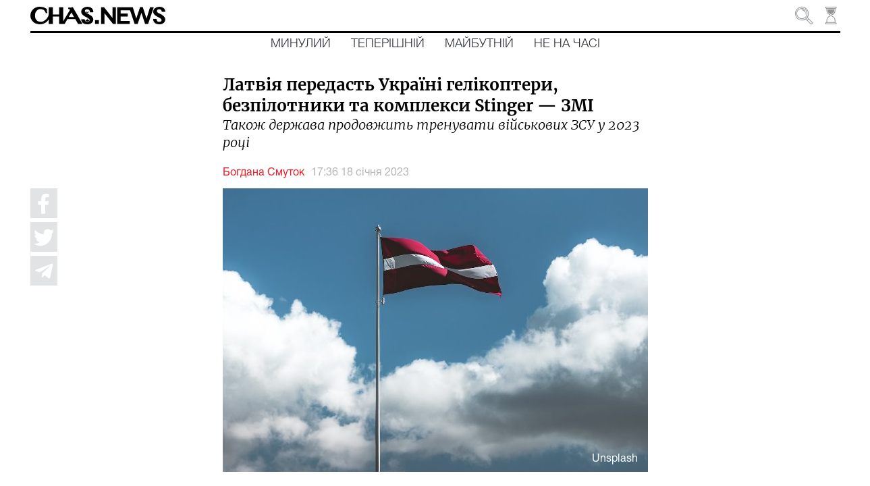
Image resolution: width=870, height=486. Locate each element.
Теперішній (388, 43)
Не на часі (567, 43)
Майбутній (479, 43)
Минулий (301, 43)
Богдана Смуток (263, 173)
